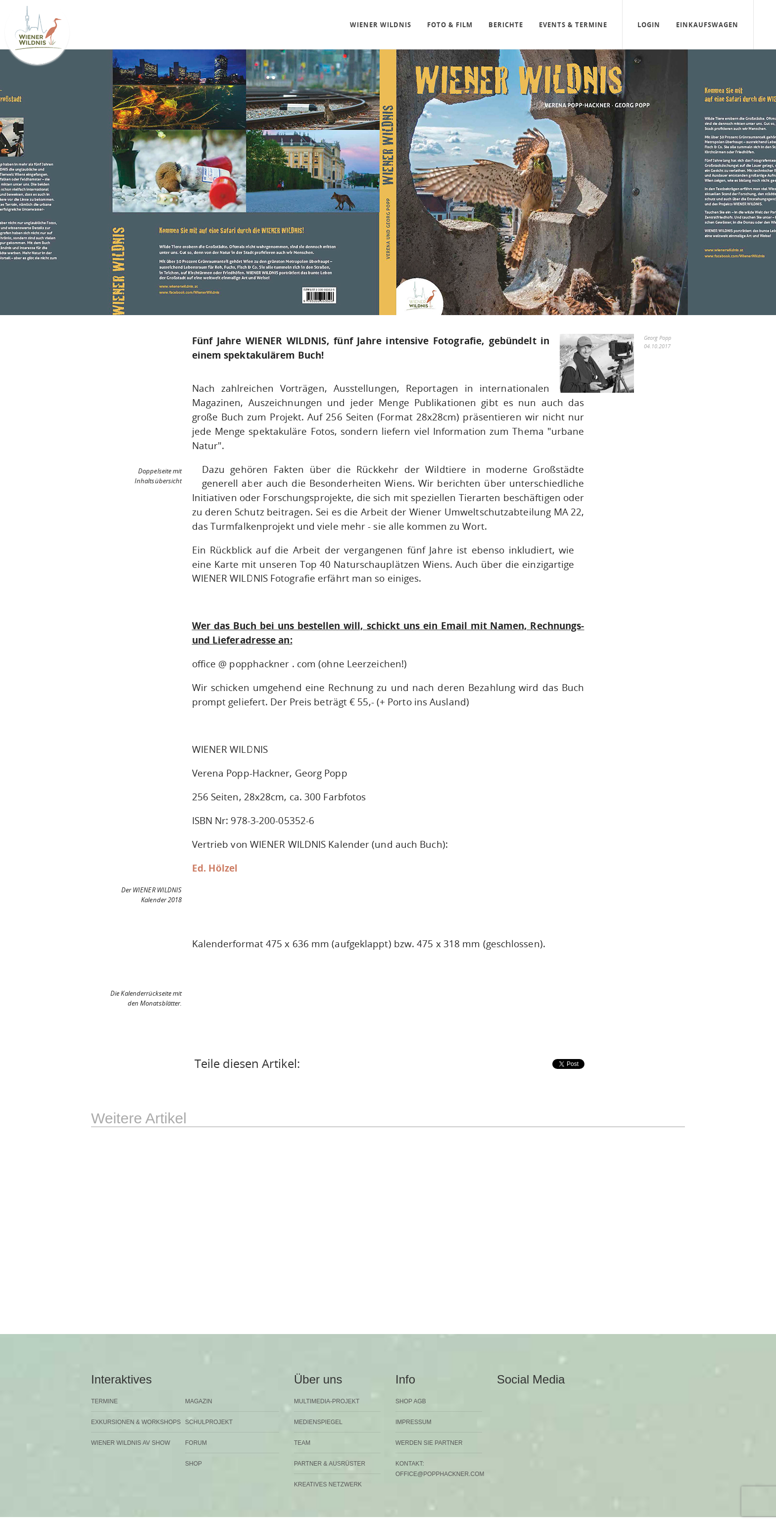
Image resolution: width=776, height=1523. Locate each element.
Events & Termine (573, 24)
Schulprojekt (209, 1422)
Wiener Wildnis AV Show (130, 1442)
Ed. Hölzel (215, 868)
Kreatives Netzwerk (328, 1484)
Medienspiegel (318, 1422)
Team (302, 1442)
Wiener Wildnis (380, 24)
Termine (104, 1401)
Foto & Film (450, 24)
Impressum (413, 1422)
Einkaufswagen (707, 24)
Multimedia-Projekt (326, 1401)
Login (648, 24)
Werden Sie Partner (429, 1442)
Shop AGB (410, 1401)
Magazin (198, 1401)
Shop (193, 1463)
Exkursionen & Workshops (136, 1422)
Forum (196, 1442)
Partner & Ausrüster (329, 1463)
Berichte (505, 24)
